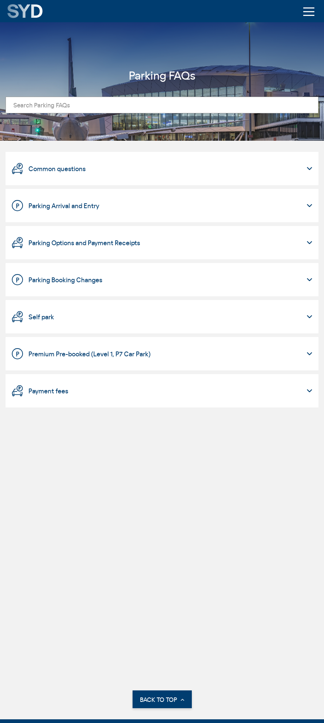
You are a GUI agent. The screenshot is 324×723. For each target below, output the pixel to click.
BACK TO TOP (162, 699)
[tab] (162, 168)
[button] (162, 168)
